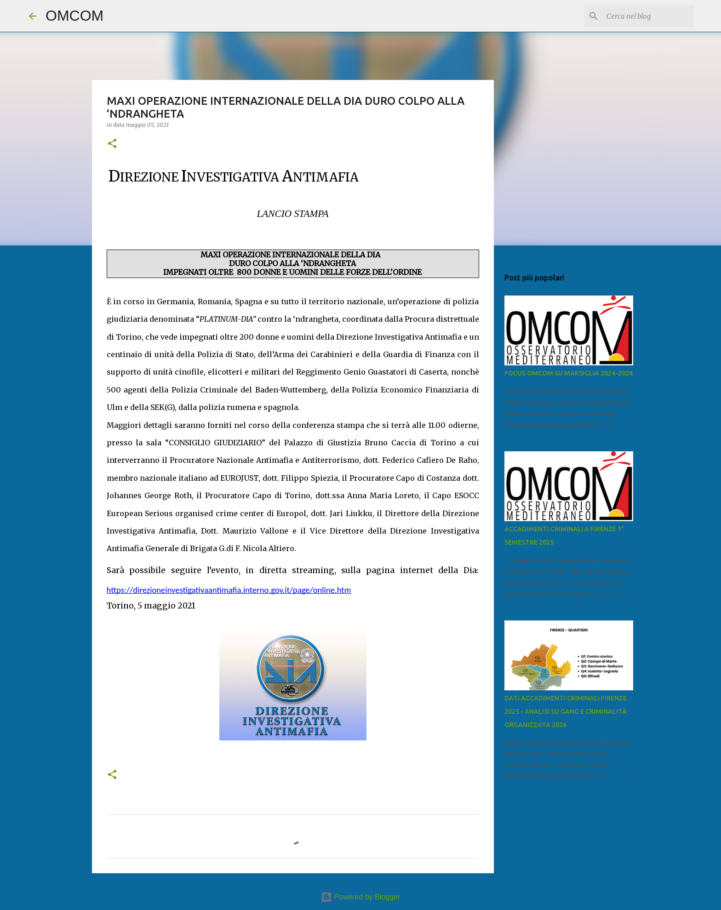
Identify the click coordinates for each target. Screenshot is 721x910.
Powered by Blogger (361, 897)
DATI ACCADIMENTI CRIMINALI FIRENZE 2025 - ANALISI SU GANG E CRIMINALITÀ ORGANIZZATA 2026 (565, 711)
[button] (112, 144)
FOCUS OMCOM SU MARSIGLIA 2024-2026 (568, 373)
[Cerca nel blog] (645, 16)
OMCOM (74, 15)
